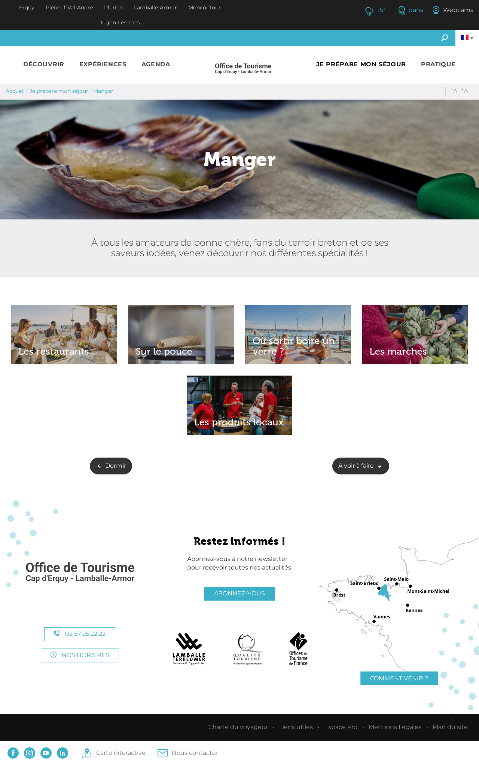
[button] (44, 65)
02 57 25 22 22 (80, 633)
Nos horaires (80, 655)
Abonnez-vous (239, 593)
